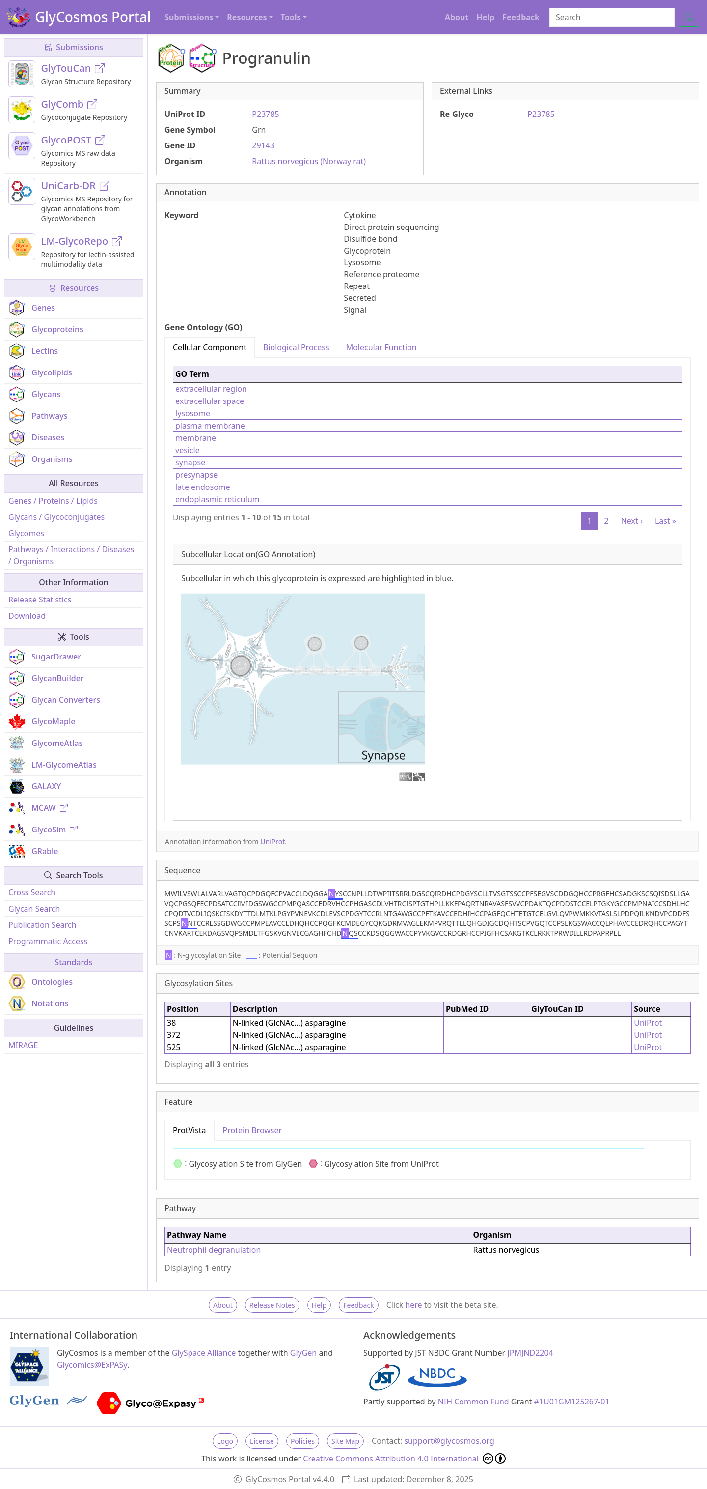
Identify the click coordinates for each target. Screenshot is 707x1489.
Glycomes (26, 533)
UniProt (272, 841)
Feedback (521, 17)
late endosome (202, 487)
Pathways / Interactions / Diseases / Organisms (71, 555)
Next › (632, 520)
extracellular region (211, 388)
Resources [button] (247, 17)
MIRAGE (23, 1045)
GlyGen (303, 1352)
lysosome (192, 413)
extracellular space (209, 401)
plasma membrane (210, 425)
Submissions (73, 47)
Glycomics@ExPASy (92, 1364)
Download (27, 615)
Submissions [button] (188, 17)
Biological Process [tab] (296, 347)
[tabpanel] (427, 589)
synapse (190, 462)
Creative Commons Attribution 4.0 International (404, 1458)
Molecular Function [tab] (381, 347)
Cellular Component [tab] (209, 347)
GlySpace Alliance (204, 1352)
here (413, 1304)
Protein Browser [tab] (252, 1130)
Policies (303, 1441)
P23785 (265, 114)
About (457, 17)
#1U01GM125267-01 (572, 1401)
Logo (225, 1441)
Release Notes (272, 1305)
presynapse (196, 474)
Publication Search (42, 924)
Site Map (345, 1441)
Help (485, 17)
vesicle (187, 450)
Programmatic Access (47, 941)
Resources (74, 288)
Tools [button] (291, 17)
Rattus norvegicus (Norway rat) (309, 161)
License (262, 1441)
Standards (73, 962)
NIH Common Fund (473, 1401)
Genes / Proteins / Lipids (53, 500)
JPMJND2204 (530, 1352)
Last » (665, 520)
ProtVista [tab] (189, 1130)
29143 (263, 145)
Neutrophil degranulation (214, 1249)
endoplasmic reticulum (217, 499)
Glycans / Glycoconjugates (56, 517)
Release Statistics (39, 599)
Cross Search (31, 892)
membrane (195, 437)
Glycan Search (34, 908)
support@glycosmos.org (449, 1440)
